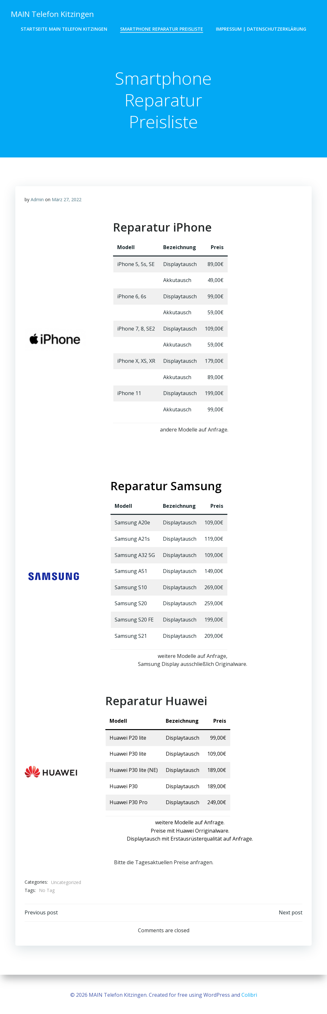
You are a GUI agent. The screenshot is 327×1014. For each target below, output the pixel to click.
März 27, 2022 (66, 200)
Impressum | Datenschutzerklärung (261, 29)
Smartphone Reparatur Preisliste (161, 29)
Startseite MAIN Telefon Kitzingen (64, 29)
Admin (37, 200)
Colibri (249, 994)
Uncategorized (66, 883)
